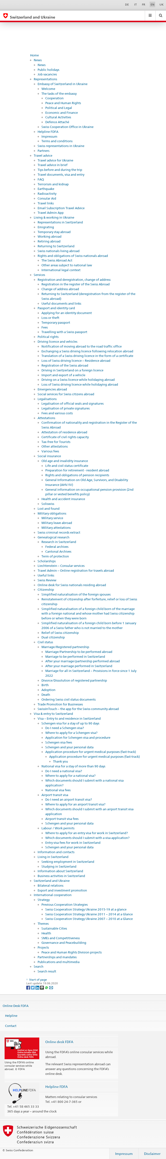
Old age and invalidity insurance (64, 461)
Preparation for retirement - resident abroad (77, 470)
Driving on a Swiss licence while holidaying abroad (78, 380)
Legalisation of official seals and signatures (72, 403)
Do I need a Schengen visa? (64, 728)
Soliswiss (47, 504)
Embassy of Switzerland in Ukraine (62, 84)
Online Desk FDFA (15, 1005)
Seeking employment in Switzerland (67, 862)
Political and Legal (58, 108)
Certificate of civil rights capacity (65, 437)
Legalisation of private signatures (65, 408)
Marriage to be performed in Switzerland (75, 656)
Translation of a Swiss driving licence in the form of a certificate (87, 356)
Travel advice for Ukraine (55, 160)
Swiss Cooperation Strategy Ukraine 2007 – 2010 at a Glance (89, 919)
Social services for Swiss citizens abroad (66, 394)
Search (38, 966)
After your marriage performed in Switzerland (78, 666)
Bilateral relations (50, 885)
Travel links (46, 203)
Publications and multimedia (59, 962)
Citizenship (46, 589)
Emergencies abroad (52, 389)
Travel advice (43, 155)
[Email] (51, 987)
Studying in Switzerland (58, 866)
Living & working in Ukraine (54, 217)
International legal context (60, 270)
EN (152, 4)
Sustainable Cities (54, 928)
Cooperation (54, 98)
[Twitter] (33, 987)
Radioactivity (47, 193)
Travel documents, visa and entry (61, 174)
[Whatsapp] (47, 987)
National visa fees (58, 790)
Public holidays (48, 70)
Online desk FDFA (59, 1042)
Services (39, 275)
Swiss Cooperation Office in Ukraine (67, 127)
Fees (44, 327)
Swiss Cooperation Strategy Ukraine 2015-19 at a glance (85, 909)
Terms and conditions (57, 141)
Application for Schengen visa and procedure (77, 737)
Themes (43, 923)
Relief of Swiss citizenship (60, 633)
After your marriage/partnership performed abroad (82, 661)
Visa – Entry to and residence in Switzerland (69, 718)
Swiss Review (47, 580)
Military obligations (52, 513)
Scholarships (47, 561)
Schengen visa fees (58, 742)
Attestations (46, 418)
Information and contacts (56, 852)
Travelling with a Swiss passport (64, 332)
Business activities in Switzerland (61, 876)
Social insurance (49, 456)
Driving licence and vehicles (57, 341)
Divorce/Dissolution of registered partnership (74, 680)
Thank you (60, 761)
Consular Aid (47, 198)
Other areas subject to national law (66, 265)
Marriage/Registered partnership (65, 647)
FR (143, 4)
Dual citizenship (53, 637)
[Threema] (42, 987)
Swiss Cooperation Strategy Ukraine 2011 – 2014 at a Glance (89, 914)
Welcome (48, 89)
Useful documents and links (61, 303)
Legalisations (47, 399)
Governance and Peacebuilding (63, 943)
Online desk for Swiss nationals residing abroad (72, 585)
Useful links (46, 575)
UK (161, 4)
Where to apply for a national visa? (70, 775)
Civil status (45, 642)
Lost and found (49, 508)
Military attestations (56, 527)
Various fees (50, 451)
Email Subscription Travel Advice (61, 208)
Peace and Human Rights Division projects (71, 952)
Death (45, 695)
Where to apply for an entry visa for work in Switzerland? (86, 833)
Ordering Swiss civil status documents (68, 699)
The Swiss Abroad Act (56, 260)
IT (135, 4)
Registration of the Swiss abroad (64, 365)
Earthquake (46, 189)
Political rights (48, 337)
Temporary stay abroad (54, 232)
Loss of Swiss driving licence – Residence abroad (75, 360)
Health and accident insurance (63, 499)
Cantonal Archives (58, 551)
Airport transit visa (54, 795)
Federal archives (56, 547)
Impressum (49, 136)
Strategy (44, 900)
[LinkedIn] (37, 987)
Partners (43, 151)
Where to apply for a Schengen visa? (71, 733)
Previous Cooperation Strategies (64, 904)
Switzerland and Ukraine (52, 881)
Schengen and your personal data (69, 747)
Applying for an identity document (66, 313)
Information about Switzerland (60, 871)
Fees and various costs (57, 413)
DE (127, 4)
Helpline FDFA (48, 132)
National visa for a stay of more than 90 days (73, 766)
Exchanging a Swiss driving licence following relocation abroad (87, 351)
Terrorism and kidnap (53, 184)
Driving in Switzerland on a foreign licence (72, 370)
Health (46, 933)
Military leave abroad (56, 523)
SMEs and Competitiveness (60, 938)
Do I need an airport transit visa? (68, 799)
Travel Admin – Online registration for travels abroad (76, 570)
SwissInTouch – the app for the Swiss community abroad (78, 709)
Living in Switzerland (53, 857)
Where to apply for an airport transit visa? (75, 804)
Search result (47, 971)
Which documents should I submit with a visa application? (87, 838)
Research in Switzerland (58, 542)
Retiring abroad (49, 241)
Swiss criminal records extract (59, 532)
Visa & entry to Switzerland (53, 714)
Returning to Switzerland (56, 246)
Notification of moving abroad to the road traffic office (81, 346)
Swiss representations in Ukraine (61, 146)
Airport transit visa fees (62, 819)
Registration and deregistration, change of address (74, 279)
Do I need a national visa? (63, 771)
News (38, 60)
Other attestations (54, 446)
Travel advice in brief (52, 165)
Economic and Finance (61, 112)
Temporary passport (55, 322)
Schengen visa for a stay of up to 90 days (70, 723)
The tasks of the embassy (59, 93)
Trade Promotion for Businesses (60, 704)
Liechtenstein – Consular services (61, 566)
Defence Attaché (57, 122)
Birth (45, 685)
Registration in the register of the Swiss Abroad (75, 284)
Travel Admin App (51, 212)
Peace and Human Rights (63, 103)
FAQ (41, 179)
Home (34, 55)
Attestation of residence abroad (64, 432)
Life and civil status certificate (66, 466)
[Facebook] (28, 987)
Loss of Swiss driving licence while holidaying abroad (79, 384)
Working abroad (49, 236)
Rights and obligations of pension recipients (77, 475)
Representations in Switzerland (60, 222)
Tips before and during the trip (60, 170)
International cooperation (53, 895)
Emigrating (46, 227)
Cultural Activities (58, 117)
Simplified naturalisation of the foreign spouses (76, 594)
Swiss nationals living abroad (59, 251)
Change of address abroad (60, 289)
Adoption (48, 690)
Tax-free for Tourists (55, 442)
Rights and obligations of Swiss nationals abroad (73, 256)
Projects (43, 947)
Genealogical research (53, 537)
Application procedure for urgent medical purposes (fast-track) (90, 752)
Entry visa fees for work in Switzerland (72, 842)
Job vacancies (47, 74)
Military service (52, 518)
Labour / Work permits (57, 828)
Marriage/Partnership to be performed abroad (78, 652)
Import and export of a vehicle (63, 375)
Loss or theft (50, 318)
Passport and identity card (56, 308)
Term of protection (55, 556)
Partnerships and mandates (57, 957)
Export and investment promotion (62, 890)
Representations (45, 79)
